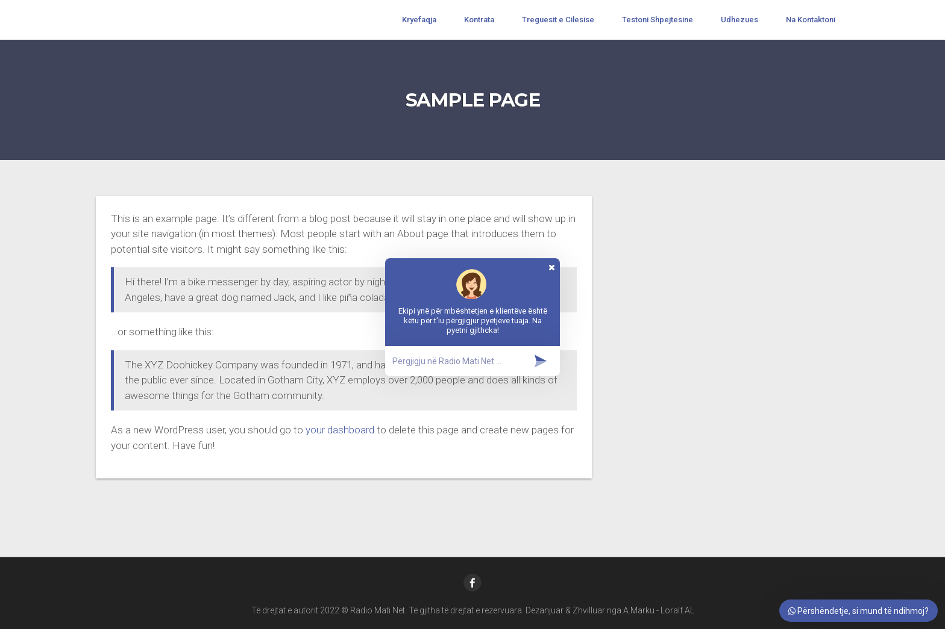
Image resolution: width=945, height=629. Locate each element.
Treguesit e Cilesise (558, 19)
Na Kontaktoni (810, 19)
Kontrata (479, 19)
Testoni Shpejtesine (657, 19)
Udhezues (739, 19)
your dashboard (340, 430)
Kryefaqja (419, 19)
